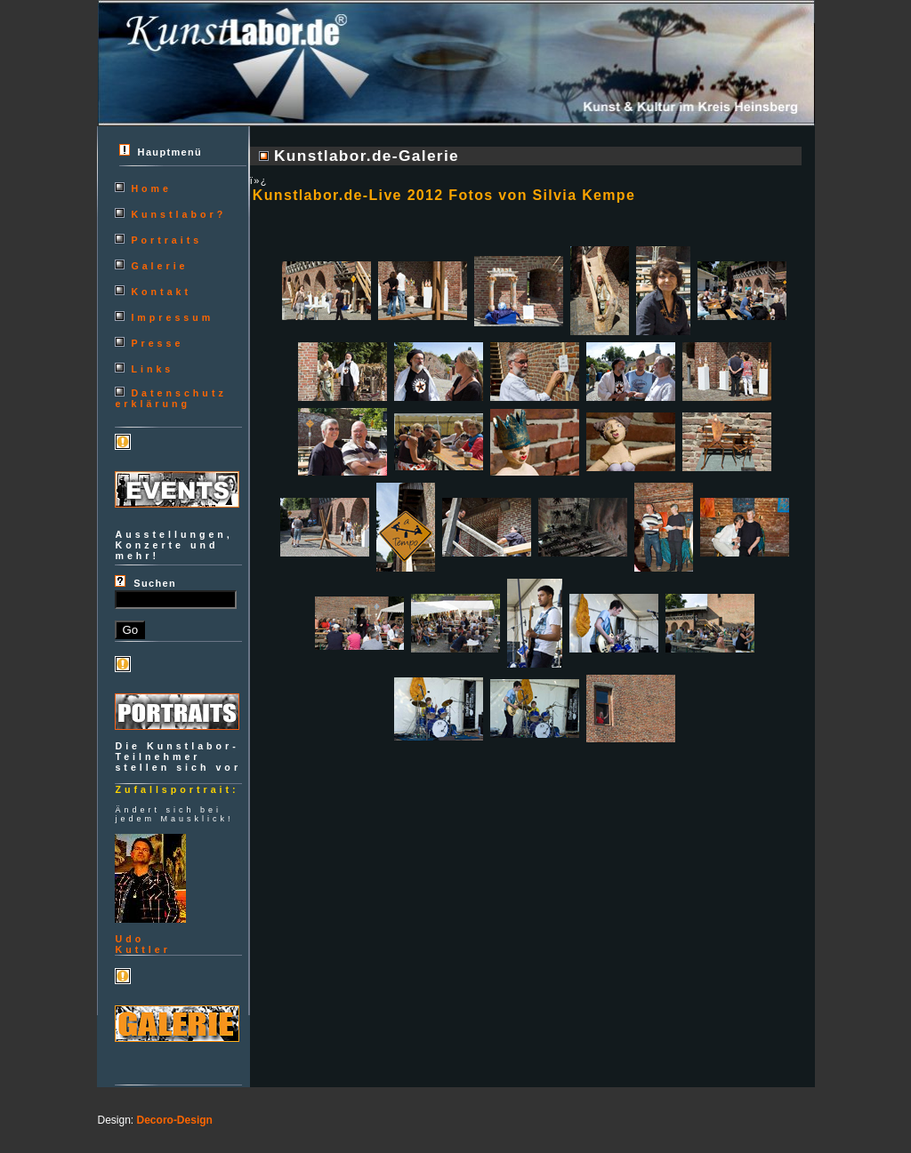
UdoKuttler (142, 944)
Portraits (166, 240)
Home (151, 188)
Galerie (159, 265)
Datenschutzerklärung (170, 398)
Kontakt (161, 291)
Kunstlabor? (178, 214)
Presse (157, 343)
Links (152, 369)
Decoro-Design (175, 1120)
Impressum (172, 317)
